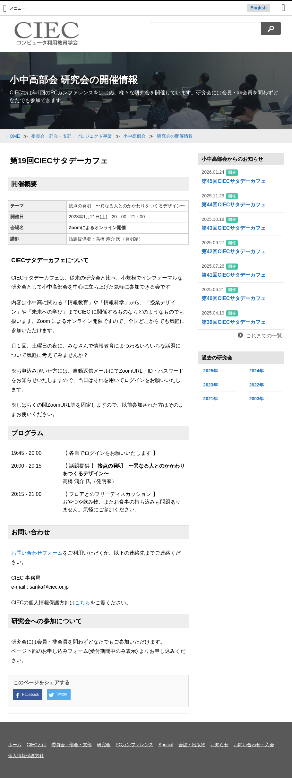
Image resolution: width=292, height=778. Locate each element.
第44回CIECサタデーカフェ (241, 200)
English (258, 7)
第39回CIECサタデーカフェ (241, 317)
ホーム (14, 744)
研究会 (103, 744)
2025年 (210, 370)
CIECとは (37, 744)
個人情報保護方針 (26, 755)
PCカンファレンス (134, 744)
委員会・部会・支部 (71, 744)
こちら (82, 602)
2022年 (256, 384)
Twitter (58, 695)
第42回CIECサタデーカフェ (241, 247)
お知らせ (219, 744)
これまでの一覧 (260, 335)
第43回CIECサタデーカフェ (241, 223)
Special (166, 744)
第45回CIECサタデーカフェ (241, 176)
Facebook (27, 695)
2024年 (256, 370)
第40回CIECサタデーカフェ (241, 293)
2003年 (256, 398)
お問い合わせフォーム (37, 553)
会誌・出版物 (191, 744)
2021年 (210, 398)
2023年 (210, 384)
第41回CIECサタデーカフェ (241, 270)
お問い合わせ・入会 (254, 744)
